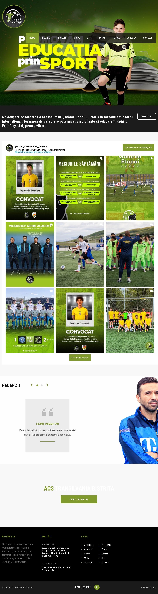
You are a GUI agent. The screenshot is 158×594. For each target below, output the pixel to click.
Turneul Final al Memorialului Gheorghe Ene (56, 568)
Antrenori (88, 549)
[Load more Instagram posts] (80, 357)
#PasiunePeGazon (43, 152)
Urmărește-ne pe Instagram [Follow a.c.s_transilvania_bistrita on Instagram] (138, 147)
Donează (88, 562)
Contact (105, 562)
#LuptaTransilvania (24, 152)
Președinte (106, 545)
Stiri (103, 558)
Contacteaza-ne (79, 499)
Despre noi (88, 545)
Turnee (87, 553)
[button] (30, 188)
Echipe (104, 549)
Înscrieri (147, 116)
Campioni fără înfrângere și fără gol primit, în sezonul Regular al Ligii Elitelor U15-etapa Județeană (56, 552)
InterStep (152, 587)
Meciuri (105, 553)
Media (86, 558)
